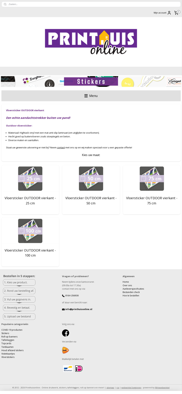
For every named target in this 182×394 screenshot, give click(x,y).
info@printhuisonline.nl (77, 309)
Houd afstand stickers (12, 350)
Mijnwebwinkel (162, 387)
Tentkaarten (7, 346)
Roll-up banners (9, 336)
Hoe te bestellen (131, 295)
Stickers (5, 333)
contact (61, 147)
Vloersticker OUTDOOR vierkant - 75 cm (151, 200)
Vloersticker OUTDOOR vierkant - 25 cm (30, 200)
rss (117, 387)
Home (126, 281)
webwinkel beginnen (131, 387)
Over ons (127, 285)
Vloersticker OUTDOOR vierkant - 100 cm (30, 253)
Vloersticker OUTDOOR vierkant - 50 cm (91, 200)
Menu (91, 96)
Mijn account (162, 13)
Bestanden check (131, 292)
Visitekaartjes (8, 353)
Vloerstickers (7, 357)
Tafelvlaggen (7, 340)
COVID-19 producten (11, 329)
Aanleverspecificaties (133, 288)
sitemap (110, 387)
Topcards (6, 343)
